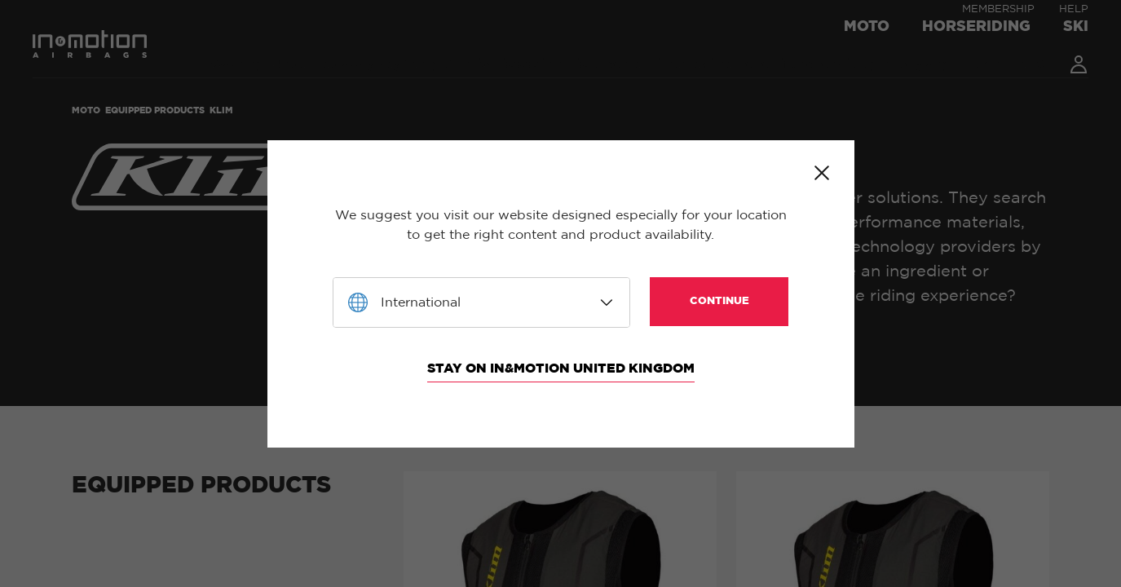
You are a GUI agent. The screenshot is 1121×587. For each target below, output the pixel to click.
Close (822, 173)
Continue (719, 301)
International (421, 302)
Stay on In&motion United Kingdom (561, 368)
